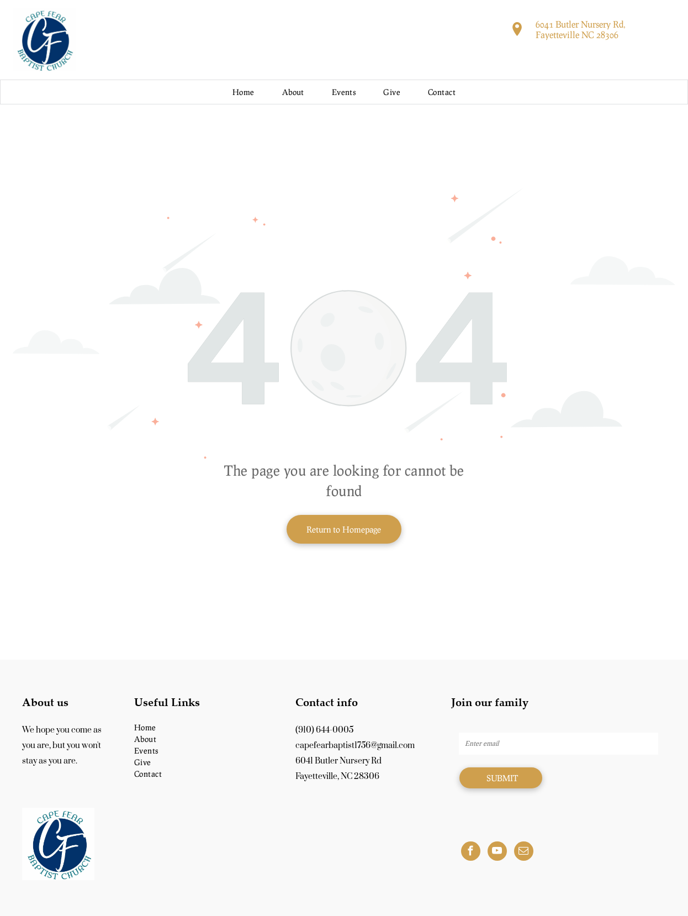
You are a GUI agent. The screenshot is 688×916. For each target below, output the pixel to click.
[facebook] (470, 852)
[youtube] (497, 852)
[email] (523, 852)
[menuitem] (243, 92)
